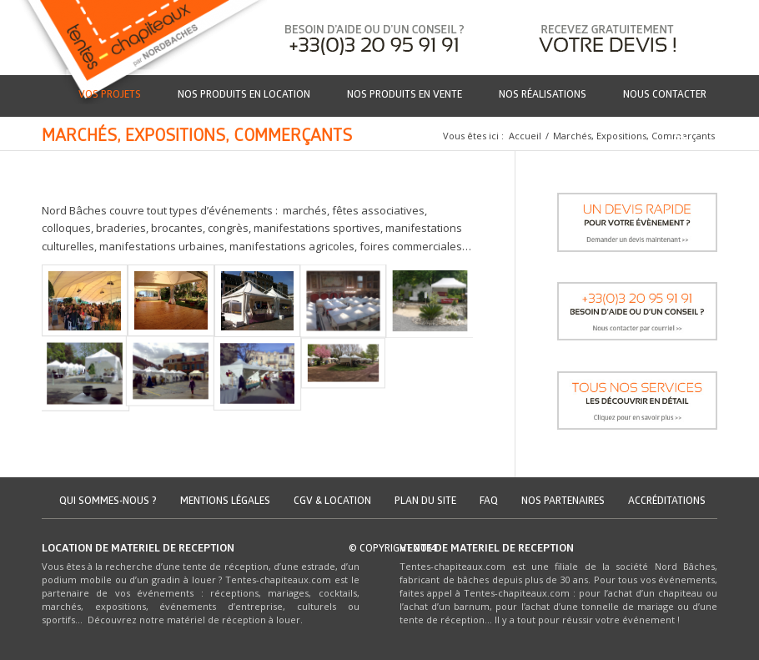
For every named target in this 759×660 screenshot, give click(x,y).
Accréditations (667, 502)
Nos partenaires (563, 502)
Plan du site (425, 502)
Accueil (525, 135)
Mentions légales (225, 502)
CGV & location (332, 502)
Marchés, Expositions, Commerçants (197, 138)
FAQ (489, 502)
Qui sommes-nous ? (108, 502)
